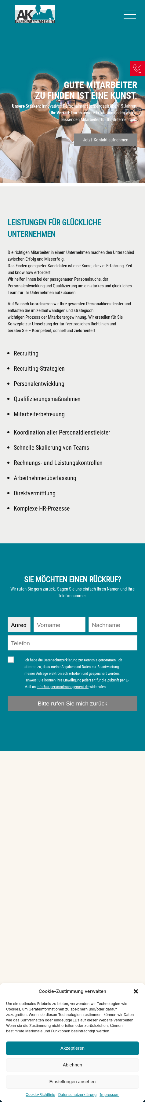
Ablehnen (72, 1064)
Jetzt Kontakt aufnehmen (105, 140)
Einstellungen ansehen (72, 1081)
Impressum (109, 1094)
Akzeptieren (72, 1048)
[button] (136, 991)
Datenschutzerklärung (77, 1094)
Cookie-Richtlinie (40, 1094)
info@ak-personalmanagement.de (63, 686)
